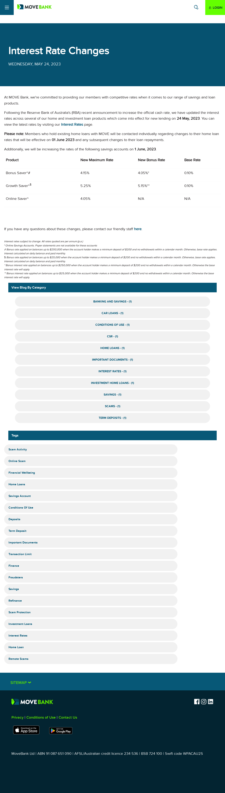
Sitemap (19, 682)
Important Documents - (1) (112, 359)
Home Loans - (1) (112, 348)
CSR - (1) (112, 336)
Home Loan (16, 647)
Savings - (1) (112, 394)
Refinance (15, 600)
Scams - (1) (112, 406)
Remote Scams (18, 659)
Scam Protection (20, 612)
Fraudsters (16, 577)
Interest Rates (72, 124)
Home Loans (17, 484)
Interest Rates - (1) (112, 371)
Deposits (14, 519)
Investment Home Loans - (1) (112, 383)
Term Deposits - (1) (112, 418)
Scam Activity (18, 449)
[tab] (112, 681)
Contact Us (68, 717)
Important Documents (23, 542)
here (137, 229)
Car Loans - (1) (112, 313)
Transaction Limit (20, 554)
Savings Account (20, 496)
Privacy (17, 717)
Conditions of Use (21, 507)
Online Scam (17, 461)
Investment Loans (20, 624)
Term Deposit (17, 531)
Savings (14, 589)
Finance (14, 566)
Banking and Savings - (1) (112, 301)
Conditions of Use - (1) (112, 325)
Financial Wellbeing (22, 473)
